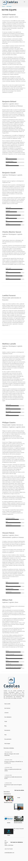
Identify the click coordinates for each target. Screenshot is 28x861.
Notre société (7, 703)
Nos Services (7, 708)
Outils (5, 721)
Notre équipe (9, 6)
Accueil (3, 6)
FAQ (5, 734)
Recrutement (7, 730)
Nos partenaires (7, 739)
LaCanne (6, 712)
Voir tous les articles (19, 789)
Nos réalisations (7, 717)
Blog (5, 725)
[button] (24, 2)
